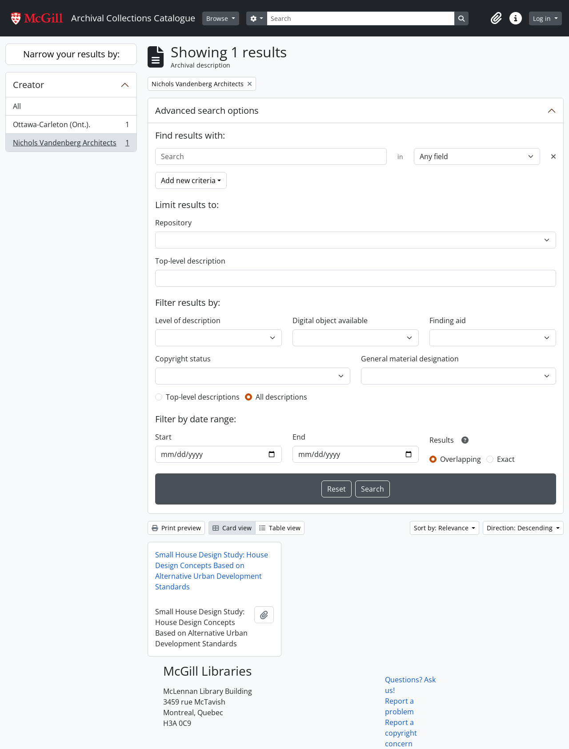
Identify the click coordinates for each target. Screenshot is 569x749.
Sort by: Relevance (442, 528)
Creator (28, 85)
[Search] (360, 18)
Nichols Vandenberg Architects (70, 144)
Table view (280, 528)
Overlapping (460, 459)
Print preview (176, 528)
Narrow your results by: (71, 54)
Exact (506, 459)
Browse (218, 18)
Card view (232, 528)
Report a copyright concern (401, 733)
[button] (496, 18)
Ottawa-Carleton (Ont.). (70, 126)
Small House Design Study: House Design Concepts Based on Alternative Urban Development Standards (211, 571)
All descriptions (281, 397)
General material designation (410, 359)
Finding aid (447, 320)
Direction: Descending (520, 528)
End (299, 437)
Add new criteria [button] (188, 180)
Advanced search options (207, 110)
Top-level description (190, 261)
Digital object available (330, 320)
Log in (543, 18)
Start (163, 437)
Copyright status (183, 359)
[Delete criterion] (553, 156)
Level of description (187, 320)
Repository (173, 223)
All (17, 106)
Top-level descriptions (203, 397)
